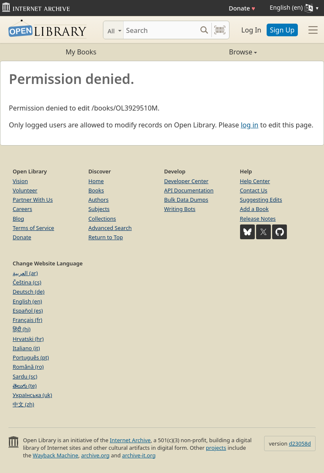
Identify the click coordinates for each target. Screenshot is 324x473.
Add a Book (254, 209)
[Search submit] (204, 30)
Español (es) (28, 310)
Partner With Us (33, 199)
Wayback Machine (55, 455)
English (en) (27, 301)
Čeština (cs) (27, 282)
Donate (242, 8)
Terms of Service (33, 228)
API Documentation (188, 190)
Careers (22, 209)
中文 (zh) (23, 404)
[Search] (160, 30)
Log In (251, 30)
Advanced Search (110, 228)
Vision (20, 181)
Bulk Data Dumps (186, 199)
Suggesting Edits (261, 199)
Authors (99, 199)
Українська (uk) (32, 395)
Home (96, 181)
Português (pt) (31, 357)
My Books (81, 52)
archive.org (95, 455)
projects (216, 447)
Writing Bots (179, 209)
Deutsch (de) (28, 291)
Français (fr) (27, 320)
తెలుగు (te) (25, 385)
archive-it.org (139, 455)
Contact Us (253, 190)
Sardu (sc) (25, 376)
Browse (209, 52)
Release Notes (258, 218)
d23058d (300, 443)
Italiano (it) (26, 348)
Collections (102, 218)
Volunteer (25, 190)
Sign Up (282, 30)
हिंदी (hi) (21, 329)
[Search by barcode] (220, 30)
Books (96, 190)
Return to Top (106, 237)
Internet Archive (130, 440)
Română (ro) (28, 366)
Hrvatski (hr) (28, 339)
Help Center (255, 181)
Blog (18, 218)
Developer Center (186, 181)
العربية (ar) (25, 273)
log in (250, 125)
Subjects (99, 209)
